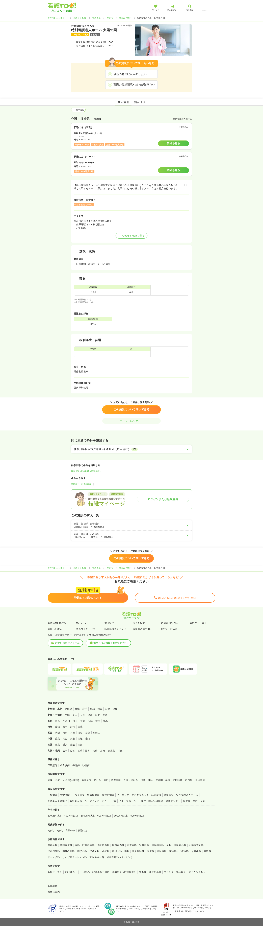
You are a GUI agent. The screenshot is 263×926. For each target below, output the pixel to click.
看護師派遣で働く (142, 629)
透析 (105, 780)
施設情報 (139, 102)
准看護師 (65, 765)
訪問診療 (177, 780)
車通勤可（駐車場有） (81, 484)
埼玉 (75, 720)
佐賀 (72, 750)
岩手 (84, 708)
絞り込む (78, 109)
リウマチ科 (54, 857)
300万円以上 (55, 815)
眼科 (126, 851)
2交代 (51, 830)
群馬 (105, 720)
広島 (57, 738)
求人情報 (123, 102)
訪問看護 (116, 780)
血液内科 (132, 845)
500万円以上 (88, 815)
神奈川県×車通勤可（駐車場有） (86, 471)
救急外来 (86, 780)
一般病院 (52, 795)
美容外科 (52, 845)
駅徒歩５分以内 (100, 872)
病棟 (50, 780)
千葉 (82, 720)
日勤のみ (70, 830)
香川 (65, 744)
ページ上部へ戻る (131, 420)
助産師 (86, 765)
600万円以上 (104, 815)
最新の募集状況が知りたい (130, 74)
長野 (105, 714)
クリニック (123, 795)
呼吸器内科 (88, 845)
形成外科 (94, 851)
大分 (95, 750)
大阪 (57, 732)
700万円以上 (121, 815)
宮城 (92, 708)
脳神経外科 (68, 851)
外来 (57, 780)
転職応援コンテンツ (115, 629)
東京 (57, 720)
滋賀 (80, 732)
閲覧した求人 (55, 629)
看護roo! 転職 (79, 18)
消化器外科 (54, 851)
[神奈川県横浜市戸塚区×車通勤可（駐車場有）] (131, 449)
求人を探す (139, 623)
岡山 (65, 738)
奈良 (87, 732)
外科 (169, 845)
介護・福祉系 (130, 780)
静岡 (72, 726)
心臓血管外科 (196, 845)
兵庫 (72, 732)
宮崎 (102, 750)
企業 (202, 801)
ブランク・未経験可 (175, 872)
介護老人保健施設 (57, 801)
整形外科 (82, 851)
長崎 (79, 750)
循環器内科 (118, 845)
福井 (90, 714)
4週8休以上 (71, 872)
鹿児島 (111, 750)
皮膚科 (150, 851)
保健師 (76, 765)
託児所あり (155, 872)
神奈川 (66, 720)
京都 (65, 732)
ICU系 (97, 780)
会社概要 (52, 886)
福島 (115, 708)
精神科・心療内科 (179, 851)
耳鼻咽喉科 (138, 851)
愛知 (57, 726)
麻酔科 (207, 851)
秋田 (99, 708)
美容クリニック (140, 795)
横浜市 (110, 18)
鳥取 (72, 738)
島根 (80, 738)
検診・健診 (147, 780)
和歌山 (96, 732)
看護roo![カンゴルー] (57, 18)
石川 (82, 714)
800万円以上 (137, 815)
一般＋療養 (78, 795)
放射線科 (196, 851)
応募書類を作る (169, 623)
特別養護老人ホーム (187, 795)
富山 (74, 714)
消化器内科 (103, 845)
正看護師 (52, 765)
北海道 (68, 708)
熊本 (87, 750)
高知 (80, 744)
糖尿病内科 (158, 845)
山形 (107, 708)
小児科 (105, 851)
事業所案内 (54, 892)
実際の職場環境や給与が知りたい (134, 84)
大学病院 (65, 795)
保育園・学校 (162, 780)
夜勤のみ (83, 830)
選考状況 (109, 623)
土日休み (85, 872)
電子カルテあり (197, 872)
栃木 (97, 720)
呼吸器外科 (180, 845)
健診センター (173, 801)
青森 (77, 708)
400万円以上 (71, 815)
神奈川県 (96, 18)
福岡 (64, 750)
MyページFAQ (169, 629)
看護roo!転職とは (57, 623)
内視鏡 (188, 780)
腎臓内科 (144, 845)
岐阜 (65, 726)
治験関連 (200, 780)
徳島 (57, 744)
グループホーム (127, 801)
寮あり (142, 872)
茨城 (90, 720)
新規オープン (55, 872)
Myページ (81, 623)
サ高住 (142, 801)
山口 (87, 738)
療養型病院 (93, 795)
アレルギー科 (96, 857)
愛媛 (72, 744)
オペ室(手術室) (71, 780)
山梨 (97, 714)
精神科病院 (108, 795)
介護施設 (169, 795)
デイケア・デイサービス (102, 801)
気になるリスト (198, 623)
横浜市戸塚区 (125, 18)
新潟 (67, 714)
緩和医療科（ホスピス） (120, 857)
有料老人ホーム (78, 801)
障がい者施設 (155, 801)
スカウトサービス (85, 629)
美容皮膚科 (66, 845)
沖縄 (120, 750)
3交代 (60, 830)
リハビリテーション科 (74, 857)
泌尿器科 (162, 851)
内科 (77, 845)
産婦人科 (117, 851)
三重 (80, 726)
